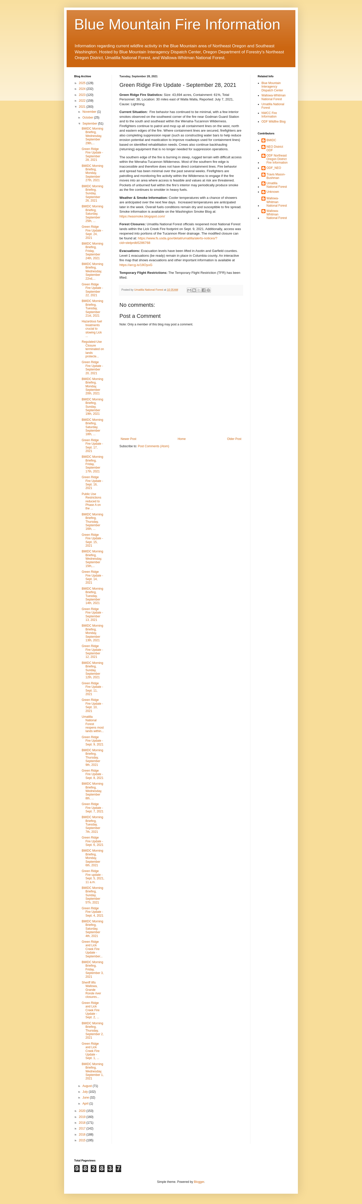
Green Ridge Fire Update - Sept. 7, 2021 (92, 807)
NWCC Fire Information (269, 114)
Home (182, 439)
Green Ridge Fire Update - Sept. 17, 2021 (92, 445)
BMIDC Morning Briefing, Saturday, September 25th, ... (92, 214)
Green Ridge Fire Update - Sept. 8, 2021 (92, 774)
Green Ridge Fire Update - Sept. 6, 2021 (92, 841)
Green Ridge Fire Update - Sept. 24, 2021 (92, 232)
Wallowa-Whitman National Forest (273, 97)
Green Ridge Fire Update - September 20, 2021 (92, 367)
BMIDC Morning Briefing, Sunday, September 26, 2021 (92, 193)
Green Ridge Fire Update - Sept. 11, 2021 (92, 689)
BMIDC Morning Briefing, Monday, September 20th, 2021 (92, 386)
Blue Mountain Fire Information (177, 24)
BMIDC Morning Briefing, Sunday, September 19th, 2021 (92, 407)
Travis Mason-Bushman (276, 176)
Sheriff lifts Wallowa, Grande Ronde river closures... (91, 990)
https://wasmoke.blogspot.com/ (142, 216)
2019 (82, 1117)
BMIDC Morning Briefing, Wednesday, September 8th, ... (92, 791)
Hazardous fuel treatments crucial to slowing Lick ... (92, 329)
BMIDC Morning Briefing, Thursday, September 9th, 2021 (92, 757)
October (88, 117)
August (87, 1086)
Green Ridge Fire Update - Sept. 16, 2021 (92, 482)
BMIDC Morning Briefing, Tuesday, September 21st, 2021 (92, 308)
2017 (82, 1128)
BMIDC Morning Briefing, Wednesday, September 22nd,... (92, 271)
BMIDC (271, 140)
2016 (82, 1134)
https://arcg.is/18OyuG (135, 265)
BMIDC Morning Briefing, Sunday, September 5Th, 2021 (92, 895)
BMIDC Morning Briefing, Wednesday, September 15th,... (92, 559)
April (85, 1103)
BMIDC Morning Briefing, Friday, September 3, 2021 (93, 969)
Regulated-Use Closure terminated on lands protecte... (93, 349)
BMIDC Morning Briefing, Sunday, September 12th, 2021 (92, 670)
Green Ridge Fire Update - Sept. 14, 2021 (92, 577)
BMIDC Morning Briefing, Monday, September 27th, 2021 (92, 173)
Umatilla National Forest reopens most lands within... (93, 724)
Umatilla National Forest (276, 185)
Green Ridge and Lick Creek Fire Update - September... (92, 949)
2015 (82, 1140)
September (90, 123)
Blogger (199, 1182)
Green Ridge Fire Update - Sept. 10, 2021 (92, 705)
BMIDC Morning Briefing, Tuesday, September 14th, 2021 (92, 596)
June (86, 1097)
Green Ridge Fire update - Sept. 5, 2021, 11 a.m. (93, 876)
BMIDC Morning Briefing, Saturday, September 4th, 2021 (92, 929)
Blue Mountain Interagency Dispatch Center (272, 86)
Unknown (272, 192)
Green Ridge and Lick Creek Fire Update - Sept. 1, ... (91, 1051)
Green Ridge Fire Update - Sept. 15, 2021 (92, 540)
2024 (82, 89)
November (89, 112)
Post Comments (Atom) (153, 446)
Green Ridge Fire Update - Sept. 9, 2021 (92, 740)
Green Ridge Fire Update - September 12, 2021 (92, 651)
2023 (82, 95)
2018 (82, 1122)
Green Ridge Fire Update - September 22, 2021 (92, 290)
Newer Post (128, 439)
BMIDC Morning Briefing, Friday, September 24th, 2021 (92, 251)
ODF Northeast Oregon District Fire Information (277, 159)
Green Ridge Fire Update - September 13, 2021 (92, 614)
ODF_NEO (273, 168)
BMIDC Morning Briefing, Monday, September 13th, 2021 (92, 633)
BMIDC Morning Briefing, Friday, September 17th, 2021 (92, 464)
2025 (82, 83)
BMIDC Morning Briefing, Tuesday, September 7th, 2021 (92, 824)
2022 (82, 100)
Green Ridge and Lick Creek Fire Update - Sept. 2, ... (91, 1010)
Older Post (234, 439)
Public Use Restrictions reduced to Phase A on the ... (91, 501)
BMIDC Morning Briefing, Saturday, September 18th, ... (92, 427)
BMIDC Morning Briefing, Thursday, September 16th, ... (92, 522)
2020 (82, 1111)
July (85, 1092)
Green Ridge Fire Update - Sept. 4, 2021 (92, 912)
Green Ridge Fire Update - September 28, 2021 (92, 154)
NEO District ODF (274, 148)
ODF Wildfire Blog (273, 121)
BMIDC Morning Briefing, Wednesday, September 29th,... (92, 136)
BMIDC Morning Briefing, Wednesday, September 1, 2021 (93, 1071)
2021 (82, 106)
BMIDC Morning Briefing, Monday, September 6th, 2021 (92, 858)
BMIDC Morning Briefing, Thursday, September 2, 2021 (93, 1031)
